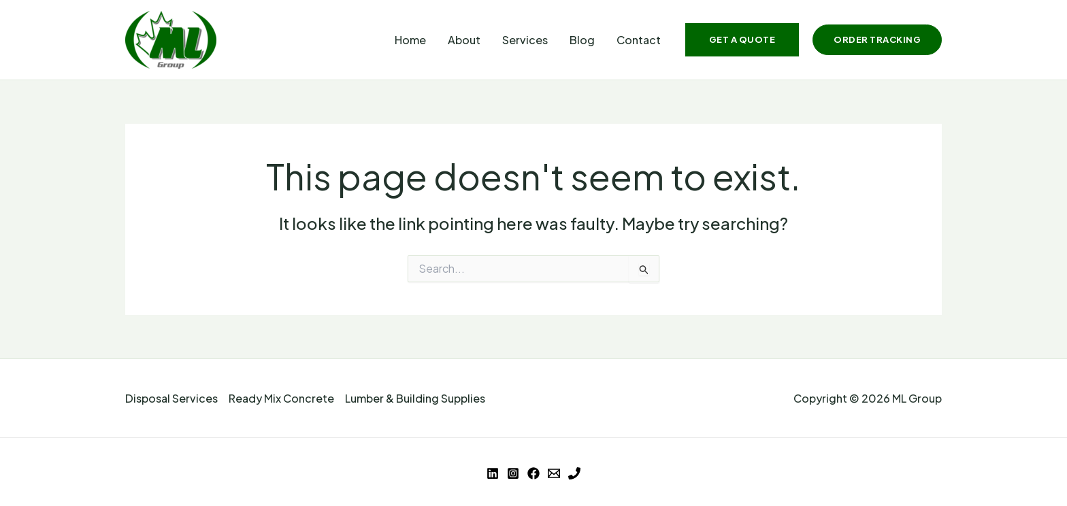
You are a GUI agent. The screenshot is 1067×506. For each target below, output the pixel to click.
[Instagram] (513, 473)
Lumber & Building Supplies (415, 398)
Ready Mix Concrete (281, 398)
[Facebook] (533, 473)
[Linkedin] (493, 473)
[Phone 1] (574, 473)
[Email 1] (554, 473)
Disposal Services (171, 398)
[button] (742, 39)
